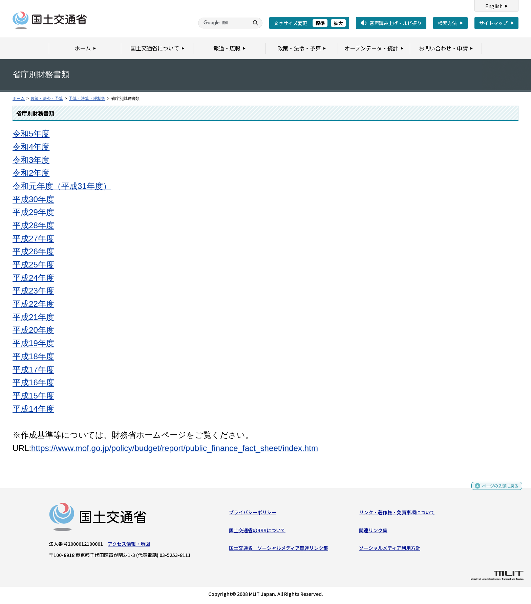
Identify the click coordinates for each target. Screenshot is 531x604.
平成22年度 (33, 303)
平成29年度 (33, 212)
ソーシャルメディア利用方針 (389, 549)
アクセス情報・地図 (129, 545)
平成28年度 (33, 225)
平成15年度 (33, 395)
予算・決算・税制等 (87, 98)
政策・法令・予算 (46, 98)
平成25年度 (33, 264)
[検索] (222, 23)
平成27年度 (33, 238)
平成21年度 (33, 317)
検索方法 (447, 23)
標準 (320, 23)
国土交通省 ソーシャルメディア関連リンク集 (278, 549)
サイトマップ (493, 23)
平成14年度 (33, 408)
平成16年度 (33, 382)
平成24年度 (33, 277)
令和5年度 (31, 133)
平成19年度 (33, 343)
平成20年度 (33, 330)
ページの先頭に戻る (497, 490)
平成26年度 (33, 251)
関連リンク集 (373, 531)
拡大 (338, 23)
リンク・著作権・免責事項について (397, 514)
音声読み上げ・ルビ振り (395, 23)
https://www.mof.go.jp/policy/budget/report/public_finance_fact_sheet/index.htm (174, 448)
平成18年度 (33, 356)
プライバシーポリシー (252, 514)
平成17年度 (33, 369)
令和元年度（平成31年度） (62, 186)
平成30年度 (33, 199)
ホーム (19, 98)
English (494, 6)
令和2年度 (31, 172)
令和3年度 (31, 160)
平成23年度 (33, 290)
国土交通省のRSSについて (257, 531)
